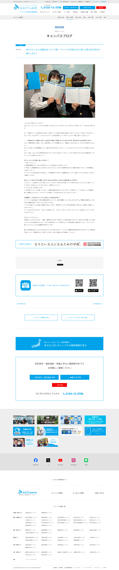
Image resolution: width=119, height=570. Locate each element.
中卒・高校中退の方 (64, 1)
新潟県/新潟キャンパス (30, 525)
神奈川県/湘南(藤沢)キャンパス (81, 522)
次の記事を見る (97, 304)
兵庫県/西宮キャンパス (46, 540)
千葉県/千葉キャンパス (46, 520)
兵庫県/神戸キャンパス (63, 540)
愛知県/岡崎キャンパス (79, 530)
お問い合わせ (99, 493)
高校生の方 (55, 1)
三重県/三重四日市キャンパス (32, 532)
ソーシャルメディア (87, 567)
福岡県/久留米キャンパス (79, 552)
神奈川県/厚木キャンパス (95, 522)
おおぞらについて (45, 12)
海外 (105, 17)
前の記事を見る (21, 304)
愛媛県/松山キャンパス (30, 547)
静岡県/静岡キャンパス (46, 530)
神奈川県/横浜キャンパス (63, 522)
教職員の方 (80, 1)
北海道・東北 (61, 17)
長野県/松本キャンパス (46, 525)
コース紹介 (67, 12)
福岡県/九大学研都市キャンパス (65, 552)
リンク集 (104, 567)
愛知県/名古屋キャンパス (95, 530)
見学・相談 (94, 12)
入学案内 (102, 12)
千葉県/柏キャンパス (30, 520)
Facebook (36, 465)
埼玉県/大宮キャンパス (95, 517)
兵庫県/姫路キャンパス (79, 540)
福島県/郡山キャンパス (46, 512)
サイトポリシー (77, 567)
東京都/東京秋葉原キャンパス (64, 520)
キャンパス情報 (17, 17)
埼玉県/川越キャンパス (79, 517)
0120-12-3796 (51, 8)
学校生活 (75, 12)
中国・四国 (90, 17)
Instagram (74, 465)
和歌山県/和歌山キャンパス (31, 540)
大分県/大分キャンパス (30, 554)
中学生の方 (47, 1)
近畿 (84, 17)
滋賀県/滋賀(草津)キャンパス (31, 537)
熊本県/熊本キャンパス (46, 554)
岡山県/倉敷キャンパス (46, 544)
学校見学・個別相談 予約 (70, 7)
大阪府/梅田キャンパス (63, 537)
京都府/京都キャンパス (46, 537)
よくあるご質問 (78, 493)
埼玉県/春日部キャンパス (63, 517)
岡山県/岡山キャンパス (30, 544)
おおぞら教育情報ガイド (60, 480)
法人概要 (55, 567)
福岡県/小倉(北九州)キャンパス (32, 552)
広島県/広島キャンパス (79, 544)
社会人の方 (73, 1)
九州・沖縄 (98, 17)
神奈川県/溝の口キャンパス (47, 522)
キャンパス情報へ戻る (42, 317)
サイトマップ (97, 567)
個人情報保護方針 (68, 567)
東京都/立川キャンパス (95, 520)
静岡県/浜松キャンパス (63, 530)
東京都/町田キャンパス (30, 522)
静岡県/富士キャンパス (30, 530)
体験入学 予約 (87, 7)
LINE (86, 465)
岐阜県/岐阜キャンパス (46, 532)
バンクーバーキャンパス (30, 559)
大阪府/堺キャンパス (94, 537)
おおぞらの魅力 (57, 12)
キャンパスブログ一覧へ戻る (78, 317)
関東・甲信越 (70, 17)
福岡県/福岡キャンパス (46, 552)
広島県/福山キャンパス (63, 544)
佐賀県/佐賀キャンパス (95, 552)
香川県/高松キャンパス (95, 544)
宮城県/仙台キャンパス (30, 512)
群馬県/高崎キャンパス (46, 517)
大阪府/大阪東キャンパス (79, 537)
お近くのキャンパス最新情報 (99, 1)
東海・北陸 (78, 17)
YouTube (60, 465)
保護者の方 (88, 1)
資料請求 (101, 7)
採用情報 (61, 567)
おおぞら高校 (25, 8)
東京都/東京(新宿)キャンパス (80, 520)
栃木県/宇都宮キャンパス (31, 517)
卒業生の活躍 (84, 12)
